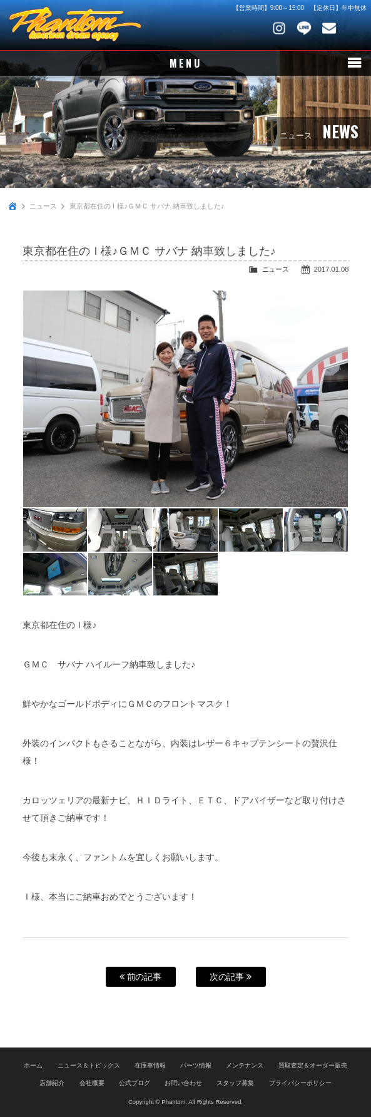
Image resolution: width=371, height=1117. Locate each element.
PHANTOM (75, 25)
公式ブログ (134, 1082)
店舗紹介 (51, 1082)
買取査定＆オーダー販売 (312, 1065)
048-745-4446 (354, 28)
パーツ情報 (195, 1065)
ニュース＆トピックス (89, 1065)
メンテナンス (244, 1065)
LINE (304, 28)
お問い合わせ (329, 28)
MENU (185, 63)
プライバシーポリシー (300, 1082)
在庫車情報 (150, 1065)
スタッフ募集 (235, 1082)
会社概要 (91, 1082)
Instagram (279, 28)
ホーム (33, 1065)
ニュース (43, 206)
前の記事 (140, 977)
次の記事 (231, 977)
